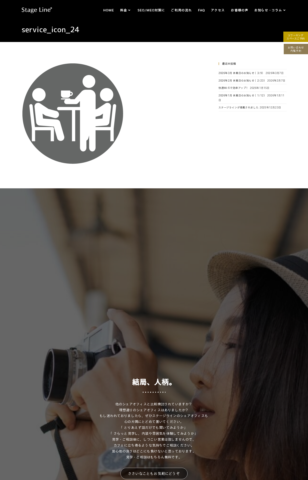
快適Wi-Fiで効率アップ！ (234, 87)
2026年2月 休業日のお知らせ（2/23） (242, 80)
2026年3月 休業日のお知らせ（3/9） (242, 73)
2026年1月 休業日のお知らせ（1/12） (242, 95)
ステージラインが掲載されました (239, 107)
